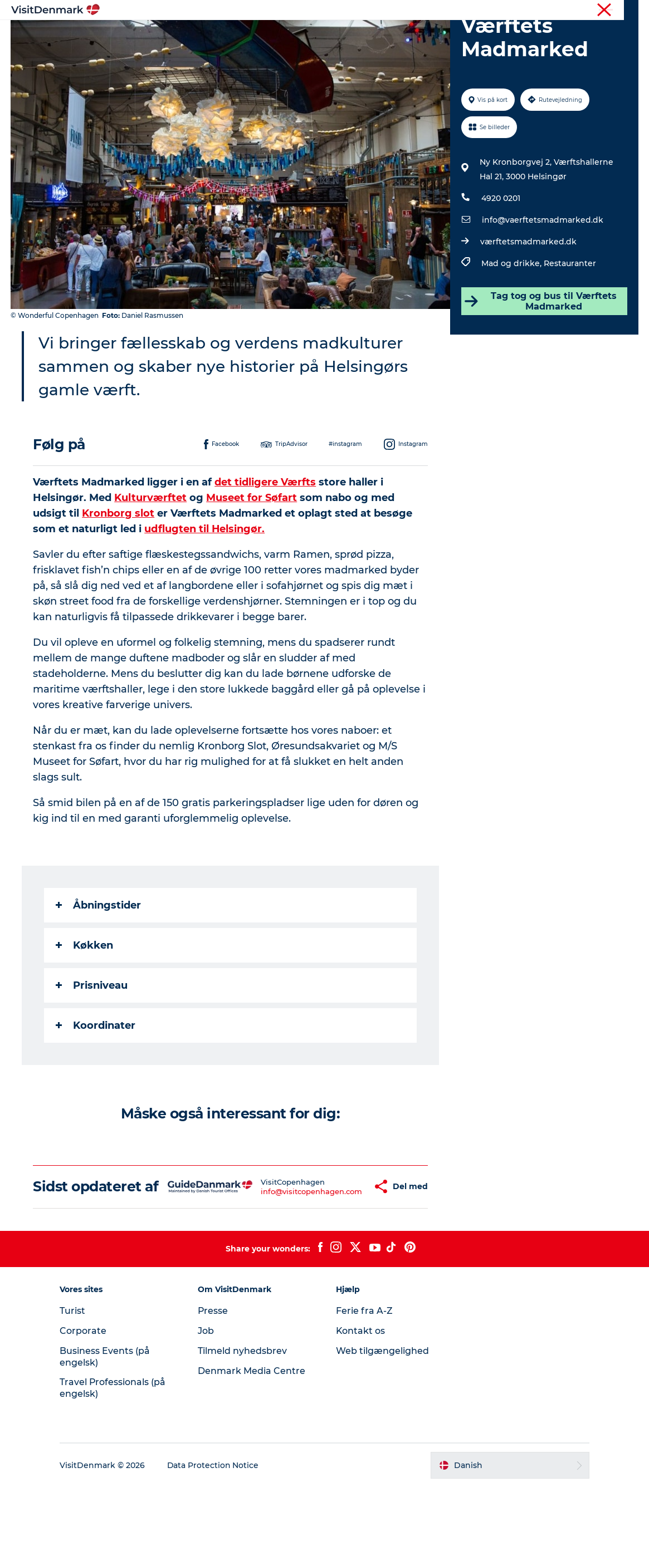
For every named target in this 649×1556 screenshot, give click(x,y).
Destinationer (250, 36)
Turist (584, 10)
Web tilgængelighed (382, 1420)
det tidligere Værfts (265, 535)
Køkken (85, 998)
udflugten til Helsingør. (205, 582)
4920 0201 (500, 251)
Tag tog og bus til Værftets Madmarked (541, 354)
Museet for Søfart (252, 550)
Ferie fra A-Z (364, 1380)
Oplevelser (318, 36)
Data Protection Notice (215, 1534)
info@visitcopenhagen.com (278, 1252)
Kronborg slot (118, 566)
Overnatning (383, 36)
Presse (214, 1380)
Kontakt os (361, 1400)
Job (207, 1400)
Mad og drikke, (512, 316)
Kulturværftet (151, 550)
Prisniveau (92, 1038)
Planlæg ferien (457, 36)
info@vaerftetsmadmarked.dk (542, 273)
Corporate (621, 10)
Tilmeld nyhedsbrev (243, 1420)
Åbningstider (98, 958)
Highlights (183, 36)
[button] (341, 1247)
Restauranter (570, 316)
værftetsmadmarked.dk (528, 294)
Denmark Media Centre (252, 1440)
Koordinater (96, 1078)
